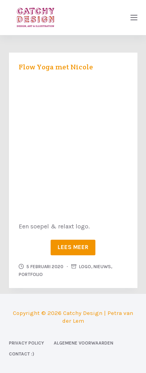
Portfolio (31, 274)
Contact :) (21, 354)
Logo (85, 266)
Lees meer (73, 247)
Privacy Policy (26, 343)
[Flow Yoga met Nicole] (73, 145)
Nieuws (102, 266)
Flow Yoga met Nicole (56, 66)
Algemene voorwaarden (83, 343)
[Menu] (133, 17)
